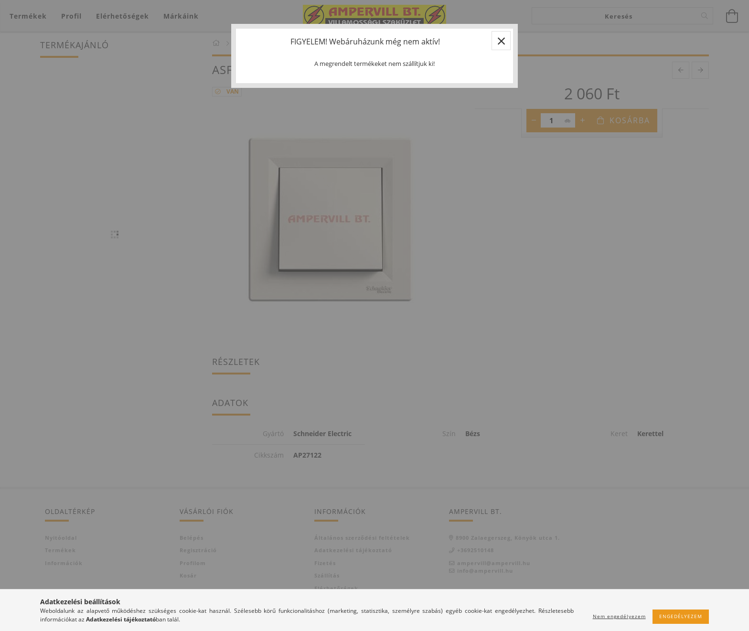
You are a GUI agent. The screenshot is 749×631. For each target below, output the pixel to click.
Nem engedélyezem (619, 616)
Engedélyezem (680, 616)
